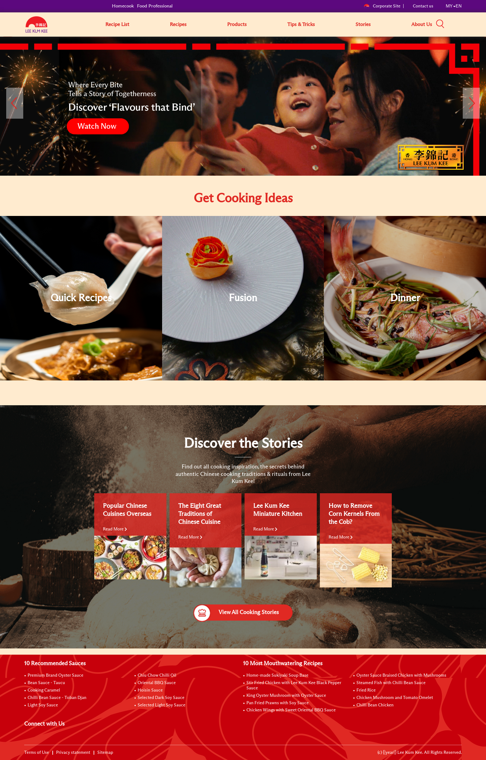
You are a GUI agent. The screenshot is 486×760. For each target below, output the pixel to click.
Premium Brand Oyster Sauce (55, 675)
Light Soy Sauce (43, 705)
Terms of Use (36, 752)
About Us (421, 24)
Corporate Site (382, 6)
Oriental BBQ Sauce (157, 683)
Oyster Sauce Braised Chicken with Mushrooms (401, 675)
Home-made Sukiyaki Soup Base (277, 675)
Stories (363, 24)
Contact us (423, 6)
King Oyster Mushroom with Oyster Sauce (286, 695)
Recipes (178, 24)
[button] (464, 24)
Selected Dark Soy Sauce (161, 698)
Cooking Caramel (44, 690)
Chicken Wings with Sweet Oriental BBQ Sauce (291, 710)
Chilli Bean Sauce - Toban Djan (57, 698)
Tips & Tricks (301, 24)
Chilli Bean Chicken (375, 705)
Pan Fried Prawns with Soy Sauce (277, 703)
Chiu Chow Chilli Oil (157, 675)
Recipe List (117, 24)
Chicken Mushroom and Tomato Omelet (394, 698)
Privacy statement (73, 752)
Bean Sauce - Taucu (46, 683)
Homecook (123, 6)
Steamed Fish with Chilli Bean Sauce (391, 683)
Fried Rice (366, 690)
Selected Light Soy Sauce (161, 705)
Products (237, 24)
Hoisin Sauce (150, 690)
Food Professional (155, 6)
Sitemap (105, 752)
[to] (7, 41)
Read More (115, 529)
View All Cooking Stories (236, 612)
